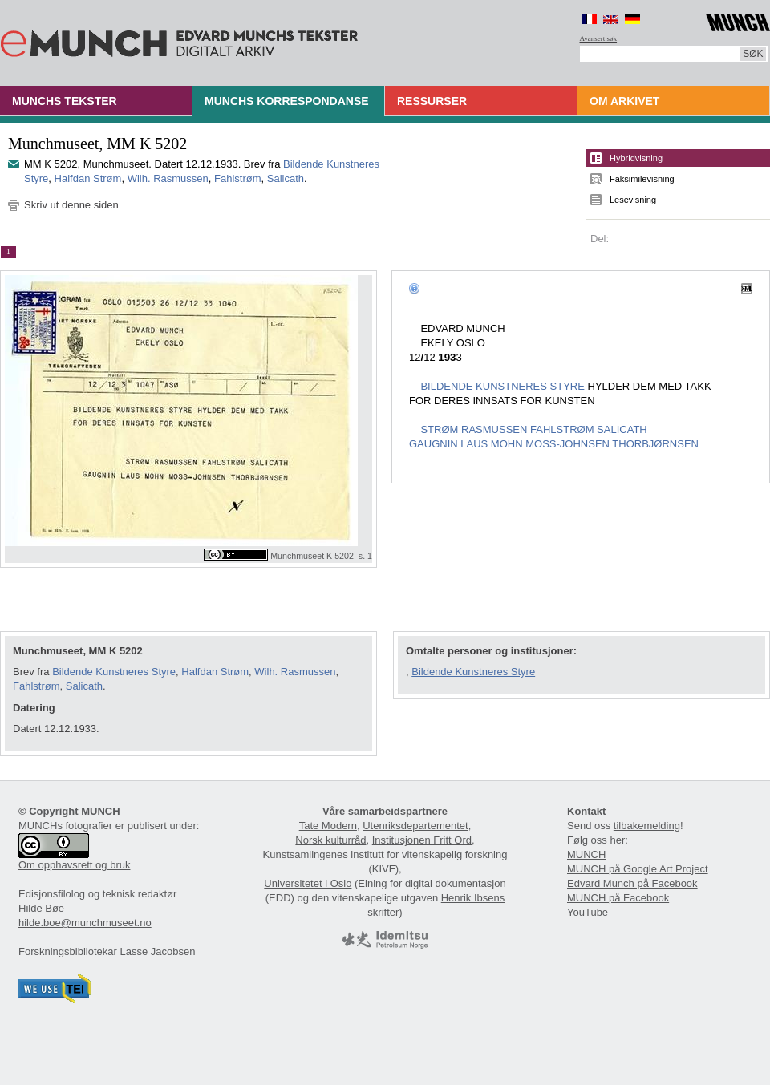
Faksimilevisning (642, 179)
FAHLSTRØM (562, 429)
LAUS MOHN (491, 444)
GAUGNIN (433, 444)
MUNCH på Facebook (618, 898)
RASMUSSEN (494, 429)
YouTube (587, 912)
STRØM (439, 429)
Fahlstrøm (237, 178)
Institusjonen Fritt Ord (422, 840)
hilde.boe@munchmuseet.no (85, 923)
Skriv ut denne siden (71, 205)
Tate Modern (328, 826)
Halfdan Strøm (88, 178)
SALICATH (622, 429)
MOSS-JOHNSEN (567, 444)
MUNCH (586, 854)
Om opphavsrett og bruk (74, 865)
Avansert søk (599, 38)
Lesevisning (633, 199)
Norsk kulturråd (330, 840)
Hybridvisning (636, 158)
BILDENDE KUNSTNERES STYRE (502, 386)
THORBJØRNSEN (655, 444)
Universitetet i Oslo (307, 883)
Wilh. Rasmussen (168, 178)
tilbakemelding (647, 826)
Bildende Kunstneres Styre (114, 672)
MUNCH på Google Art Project (637, 869)
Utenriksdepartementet (415, 826)
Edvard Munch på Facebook (632, 883)
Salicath (285, 178)
